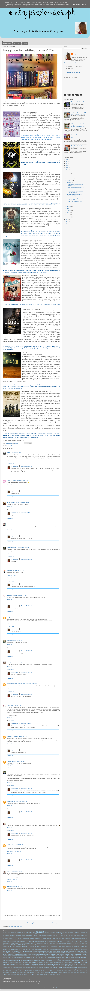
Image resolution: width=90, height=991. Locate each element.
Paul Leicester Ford (81, 960)
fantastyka (8, 944)
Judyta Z (9, 844)
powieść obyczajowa (9, 964)
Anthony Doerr (52, 935)
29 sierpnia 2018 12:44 (18, 617)
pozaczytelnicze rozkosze (54, 964)
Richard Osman (44, 965)
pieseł (23, 962)
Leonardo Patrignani (39, 952)
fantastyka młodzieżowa (18, 944)
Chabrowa (9, 524)
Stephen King (33, 969)
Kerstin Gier (8, 951)
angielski (17, 935)
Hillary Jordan (84, 944)
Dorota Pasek (59, 941)
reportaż (39, 965)
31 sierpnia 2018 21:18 (26, 811)
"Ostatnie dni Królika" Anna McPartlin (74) (77, 146)
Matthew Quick (67, 957)
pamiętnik (63, 960)
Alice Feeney (29, 933)
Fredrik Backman (55, 944)
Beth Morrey (34, 936)
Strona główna (7, 43)
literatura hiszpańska (23, 954)
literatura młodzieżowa (50, 954)
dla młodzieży (41, 941)
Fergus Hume (32, 944)
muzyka (58, 959)
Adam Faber (67, 932)
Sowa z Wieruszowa (12, 547)
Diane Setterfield (12, 941)
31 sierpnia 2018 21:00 (26, 723)
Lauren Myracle (25, 952)
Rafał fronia (8, 965)
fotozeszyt (43, 944)
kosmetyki (51, 951)
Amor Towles (61, 933)
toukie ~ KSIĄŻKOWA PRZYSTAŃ (15, 823)
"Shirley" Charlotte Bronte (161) (74, 201)
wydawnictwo (10, 974)
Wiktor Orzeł (67, 972)
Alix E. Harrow (42, 933)
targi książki (71, 969)
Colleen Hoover (82, 938)
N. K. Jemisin (63, 959)
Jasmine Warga (77, 946)
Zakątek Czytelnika (12, 736)
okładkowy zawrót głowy (23, 960)
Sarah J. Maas (58, 967)
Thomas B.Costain (6, 970)
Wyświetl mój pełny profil (70, 62)
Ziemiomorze (50, 974)
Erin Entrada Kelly (68, 943)
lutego (68, 214)
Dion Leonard (25, 941)
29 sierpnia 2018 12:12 (23, 595)
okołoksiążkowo (33, 960)
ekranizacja (77, 941)
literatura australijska (75, 952)
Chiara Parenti (61, 938)
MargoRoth (10, 871)
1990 (8, 932)
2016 (67, 221)
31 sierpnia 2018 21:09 (26, 750)
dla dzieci (31, 941)
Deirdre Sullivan (81, 939)
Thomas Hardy (13, 970)
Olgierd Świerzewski (41, 960)
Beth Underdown (46, 936)
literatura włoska (33, 955)
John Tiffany (22, 949)
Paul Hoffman (74, 960)
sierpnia (69, 182)
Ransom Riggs (14, 965)
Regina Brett (34, 965)
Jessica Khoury (46, 947)
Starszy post (56, 923)
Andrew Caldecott (74, 933)
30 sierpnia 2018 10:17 (22, 736)
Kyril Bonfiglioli (12, 952)
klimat (27, 951)
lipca (68, 204)
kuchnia (7, 952)
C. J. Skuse (10, 938)
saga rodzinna (13, 967)
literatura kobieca (40, 954)
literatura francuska (14, 954)
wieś (64, 972)
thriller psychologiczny (34, 970)
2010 (20, 932)
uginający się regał (67, 970)
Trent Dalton (53, 970)
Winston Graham (80, 972)
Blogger (56, 987)
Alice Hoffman (35, 933)
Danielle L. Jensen (51, 939)
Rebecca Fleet (20, 965)
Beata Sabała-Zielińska (19, 936)
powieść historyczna (79, 962)
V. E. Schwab (10, 972)
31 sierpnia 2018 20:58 (26, 694)
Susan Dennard (49, 969)
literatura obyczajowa (69, 954)
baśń (13, 937)
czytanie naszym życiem (13, 502)
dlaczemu (54, 941)
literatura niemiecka (60, 954)
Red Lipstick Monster (27, 965)
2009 (18, 932)
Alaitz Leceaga (9, 933)
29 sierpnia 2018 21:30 (26, 584)
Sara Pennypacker (45, 967)
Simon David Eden (10, 969)
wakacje (60, 972)
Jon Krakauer (37, 949)
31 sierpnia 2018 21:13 (26, 788)
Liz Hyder (52, 955)
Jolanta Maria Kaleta (29, 949)
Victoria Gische (36, 972)
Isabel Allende (18, 946)
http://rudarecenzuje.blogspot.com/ (16, 683)
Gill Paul (66, 944)
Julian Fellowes (43, 949)
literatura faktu (6, 954)
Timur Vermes (45, 970)
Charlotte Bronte (54, 938)
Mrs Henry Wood (52, 959)
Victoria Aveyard (29, 972)
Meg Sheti (9, 570)
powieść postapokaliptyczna (20, 964)
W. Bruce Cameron (54, 972)
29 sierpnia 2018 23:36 (15, 705)
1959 (6, 932)
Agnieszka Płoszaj (80, 932)
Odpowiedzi (11, 463)
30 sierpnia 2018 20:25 (21, 801)
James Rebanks (62, 946)
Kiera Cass (13, 951)
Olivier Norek (48, 960)
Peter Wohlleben (10, 962)
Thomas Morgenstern (20, 970)
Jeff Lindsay (12, 948)
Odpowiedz (9, 460)
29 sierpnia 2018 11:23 (18, 570)
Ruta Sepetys (7, 967)
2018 (67, 172)
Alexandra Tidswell (22, 933)
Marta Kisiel (36, 957)
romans (82, 965)
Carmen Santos (26, 938)
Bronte (72, 936)
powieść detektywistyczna (65, 962)
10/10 (4, 932)
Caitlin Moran (19, 938)
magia (65, 955)
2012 (25, 932)
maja (68, 208)
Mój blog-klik (10, 764)
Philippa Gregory (18, 962)
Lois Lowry (57, 955)
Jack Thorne (49, 946)
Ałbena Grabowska (49, 933)
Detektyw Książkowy (12, 662)
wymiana (25, 974)
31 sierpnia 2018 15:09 (30, 823)
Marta (8, 452)
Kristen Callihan (57, 951)
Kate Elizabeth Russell (79, 949)
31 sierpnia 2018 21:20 (26, 859)
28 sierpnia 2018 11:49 (15, 452)
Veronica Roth (23, 972)
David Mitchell (65, 939)
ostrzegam (59, 960)
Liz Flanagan (47, 955)
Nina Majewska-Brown (12, 960)
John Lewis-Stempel (10, 949)
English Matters (56, 943)
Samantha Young (32, 967)
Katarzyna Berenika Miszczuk (69, 949)
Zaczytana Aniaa (11, 801)
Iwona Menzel (24, 946)
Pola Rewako (39, 962)
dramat (68, 941)
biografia (51, 936)
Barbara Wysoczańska (7, 936)
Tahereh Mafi (66, 969)
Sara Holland (38, 967)
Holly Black (9, 946)
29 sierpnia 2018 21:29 (26, 559)
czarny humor (32, 939)
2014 (30, 932)
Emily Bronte (30, 943)
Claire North (76, 938)
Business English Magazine (79, 936)
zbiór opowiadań (40, 974)
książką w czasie (80, 951)
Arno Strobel (58, 935)
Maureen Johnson (74, 957)
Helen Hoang (78, 944)
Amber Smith (55, 933)
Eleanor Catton (84, 941)
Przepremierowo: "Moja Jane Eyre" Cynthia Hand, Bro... (75, 192)
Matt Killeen (61, 957)
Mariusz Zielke (23, 957)
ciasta (72, 938)
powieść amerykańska (55, 962)
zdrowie (45, 974)
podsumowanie (32, 962)
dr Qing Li (64, 941)
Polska (43, 962)
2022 (67, 163)
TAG (62, 969)
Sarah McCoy (65, 967)
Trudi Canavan (59, 970)
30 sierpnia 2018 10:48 (20, 761)
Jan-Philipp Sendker (69, 946)
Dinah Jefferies (19, 941)
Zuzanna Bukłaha (56, 974)
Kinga (8, 705)
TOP (50, 970)
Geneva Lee (62, 944)
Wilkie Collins (73, 972)
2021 (67, 165)
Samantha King (25, 967)
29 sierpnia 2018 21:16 (26, 536)
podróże (27, 962)
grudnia (69, 173)
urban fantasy (74, 970)
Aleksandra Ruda (15, 933)
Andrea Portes (67, 933)
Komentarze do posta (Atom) (16, 926)
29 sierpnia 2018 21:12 (26, 466)
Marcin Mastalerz (81, 955)
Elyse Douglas (10, 943)
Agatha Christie (73, 932)
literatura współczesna (40, 955)
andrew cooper (81, 933)
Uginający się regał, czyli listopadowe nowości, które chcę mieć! (78, 136)
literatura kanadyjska (32, 954)
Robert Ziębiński (77, 965)
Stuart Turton (43, 969)
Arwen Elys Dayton (72, 935)
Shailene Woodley (81, 967)
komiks (47, 951)
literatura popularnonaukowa (12, 955)
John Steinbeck (17, 949)
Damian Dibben (39, 939)
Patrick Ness (67, 960)
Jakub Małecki (55, 946)
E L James (72, 941)
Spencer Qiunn (21, 969)
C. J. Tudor (15, 938)
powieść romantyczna (43, 964)
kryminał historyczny (72, 951)
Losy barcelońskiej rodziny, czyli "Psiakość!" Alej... (74, 195)
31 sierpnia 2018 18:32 (17, 844)
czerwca (69, 206)
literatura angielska (65, 952)
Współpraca (17, 43)
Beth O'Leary (39, 936)
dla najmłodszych (48, 941)
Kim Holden (18, 951)
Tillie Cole (41, 970)
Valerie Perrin (16, 972)
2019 (67, 169)
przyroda (81, 964)
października (70, 178)
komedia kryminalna (33, 951)
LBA (34, 952)
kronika (62, 951)
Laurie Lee (30, 952)
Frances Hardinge (48, 944)
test (86, 969)
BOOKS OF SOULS (12, 879)
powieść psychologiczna (32, 964)
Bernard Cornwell (28, 937)
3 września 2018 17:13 (17, 886)
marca (68, 212)
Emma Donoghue (37, 943)
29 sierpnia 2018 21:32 (26, 629)
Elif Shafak (5, 943)
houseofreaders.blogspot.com (14, 851)
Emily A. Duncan (24, 943)
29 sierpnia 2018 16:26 (23, 662)
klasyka (23, 951)
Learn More (76, 4)
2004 (11, 932)
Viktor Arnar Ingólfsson (44, 972)
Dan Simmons (44, 939)
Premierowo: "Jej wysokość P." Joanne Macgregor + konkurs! (78, 113)
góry (70, 944)
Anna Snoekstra (34, 935)
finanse (38, 944)
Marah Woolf (74, 955)
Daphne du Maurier (59, 939)
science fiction (71, 967)
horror (14, 946)
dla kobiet (35, 941)
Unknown (9, 886)
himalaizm (5, 946)
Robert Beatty (62, 965)
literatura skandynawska (24, 955)
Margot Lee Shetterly (10, 957)
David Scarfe (71, 939)
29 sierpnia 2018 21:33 (26, 650)
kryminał (66, 951)
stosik (38, 969)
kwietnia (69, 210)
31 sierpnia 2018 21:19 (26, 833)
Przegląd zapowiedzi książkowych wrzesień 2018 (75, 185)
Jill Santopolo (67, 947)
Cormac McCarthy (8, 939)
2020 (67, 167)
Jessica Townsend (54, 948)
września (69, 180)
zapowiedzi (10, 445)
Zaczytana (9, 617)
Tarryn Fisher (76, 969)
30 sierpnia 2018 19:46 (16, 772)
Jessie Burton (61, 948)
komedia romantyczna (41, 951)
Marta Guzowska (29, 957)
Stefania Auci (26, 969)
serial (76, 967)
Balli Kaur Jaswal (84, 935)
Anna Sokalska (41, 935)
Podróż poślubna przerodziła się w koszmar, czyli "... (75, 188)
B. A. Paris (78, 935)
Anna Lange (21, 935)
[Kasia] (8, 772)
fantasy (27, 944)
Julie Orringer (49, 949)
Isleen (8, 640)
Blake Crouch (56, 936)
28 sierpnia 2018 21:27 (18, 524)
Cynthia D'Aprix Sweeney (18, 939)
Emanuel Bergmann (17, 943)
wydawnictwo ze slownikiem (18, 974)
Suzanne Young (56, 969)
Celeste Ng (39, 938)
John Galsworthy (81, 947)
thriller (27, 970)
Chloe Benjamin (68, 938)
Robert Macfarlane (69, 965)
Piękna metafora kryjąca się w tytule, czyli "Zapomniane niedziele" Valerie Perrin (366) (78, 125)
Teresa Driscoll (82, 969)
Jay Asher (82, 946)
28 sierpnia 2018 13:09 (22, 480)
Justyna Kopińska (55, 949)
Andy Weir (9, 935)
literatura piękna (78, 954)
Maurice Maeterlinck (82, 957)
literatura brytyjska (83, 952)
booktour (60, 936)
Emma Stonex (50, 943)
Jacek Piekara (43, 946)
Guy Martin (73, 944)
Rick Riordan (50, 965)
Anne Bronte (46, 935)
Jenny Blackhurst (39, 947)
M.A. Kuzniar (61, 955)
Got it (84, 4)
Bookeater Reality (11, 575)
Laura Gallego (18, 952)
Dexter (7, 941)
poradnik (47, 962)
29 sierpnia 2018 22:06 (31, 683)
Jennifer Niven (24, 947)
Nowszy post (7, 923)
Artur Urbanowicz (64, 935)
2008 (15, 932)
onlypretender (14, 466)
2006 (13, 932)
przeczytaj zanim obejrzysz (67, 964)
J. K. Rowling (30, 946)
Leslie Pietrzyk (46, 952)
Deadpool (76, 939)
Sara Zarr (52, 967)
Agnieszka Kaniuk (11, 480)
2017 (67, 219)
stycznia (69, 216)
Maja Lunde (69, 955)
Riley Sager (55, 965)
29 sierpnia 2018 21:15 (26, 491)
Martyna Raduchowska (46, 957)
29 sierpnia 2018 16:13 (15, 640)
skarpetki (15, 969)
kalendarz (61, 949)
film (36, 944)
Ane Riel (13, 935)
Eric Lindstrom (62, 943)
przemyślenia (75, 964)
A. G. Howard (57, 932)
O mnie (25, 43)
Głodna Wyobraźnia (12, 595)
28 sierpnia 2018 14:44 (25, 502)
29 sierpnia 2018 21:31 (26, 605)
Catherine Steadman (33, 938)
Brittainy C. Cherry (67, 937)
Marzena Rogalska (55, 957)
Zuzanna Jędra (11, 761)
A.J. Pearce (62, 932)
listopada (69, 176)
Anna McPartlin (27, 935)
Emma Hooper (44, 943)
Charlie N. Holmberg (46, 938)
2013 (27, 932)
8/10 (53, 932)
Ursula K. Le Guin (80, 970)
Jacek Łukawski (36, 946)
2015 (67, 223)
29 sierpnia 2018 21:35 (26, 672)
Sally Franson (19, 967)
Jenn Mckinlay (18, 947)
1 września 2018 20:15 (18, 871)
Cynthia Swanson (26, 939)
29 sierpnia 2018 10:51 (23, 547)
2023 (67, 161)
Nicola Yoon (5, 960)
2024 (67, 159)
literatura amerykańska (55, 952)
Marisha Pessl (17, 957)
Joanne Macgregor (74, 947)
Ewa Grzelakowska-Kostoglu (78, 943)
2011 (22, 932)
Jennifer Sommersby (32, 947)
